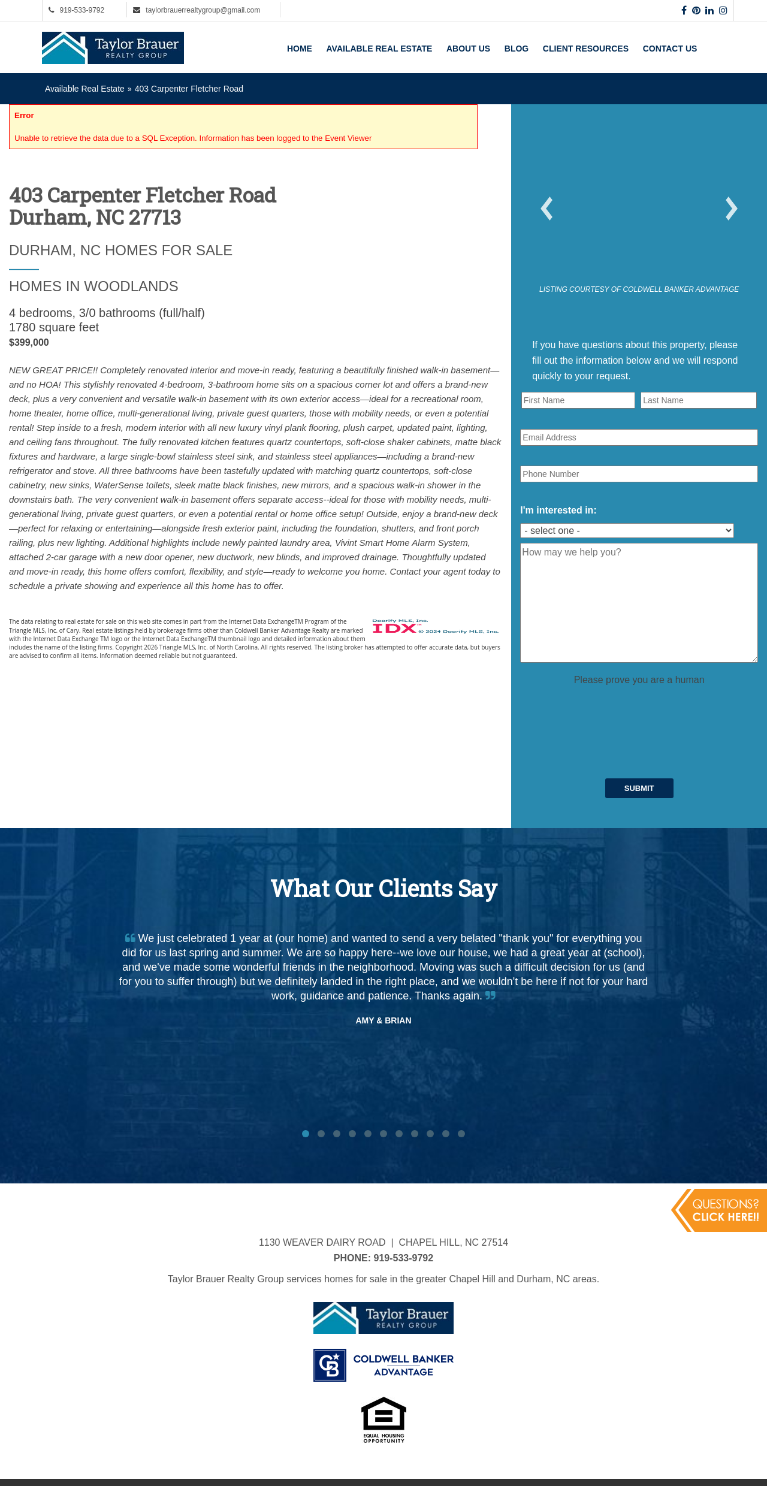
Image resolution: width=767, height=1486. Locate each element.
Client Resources (586, 48)
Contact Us (670, 48)
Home (299, 48)
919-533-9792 (81, 10)
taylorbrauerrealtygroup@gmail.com (203, 10)
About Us (468, 48)
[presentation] (611, 710)
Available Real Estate (380, 48)
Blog (517, 48)
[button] (546, 208)
